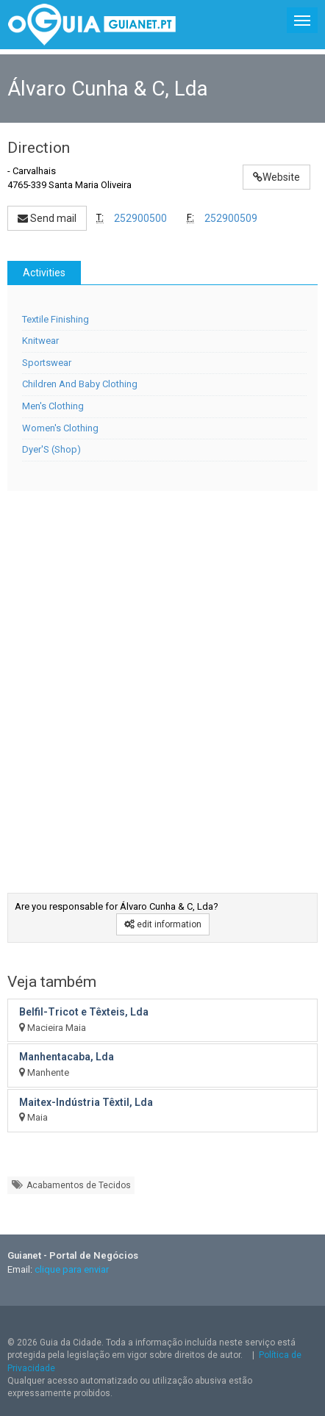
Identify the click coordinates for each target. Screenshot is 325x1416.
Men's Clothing (53, 405)
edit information (162, 924)
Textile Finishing (55, 319)
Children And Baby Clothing (80, 383)
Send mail (47, 218)
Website (276, 177)
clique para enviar (72, 1269)
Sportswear (46, 362)
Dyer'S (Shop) (51, 449)
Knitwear (40, 340)
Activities (44, 272)
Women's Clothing (60, 428)
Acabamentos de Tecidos (71, 1184)
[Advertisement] (160, 680)
